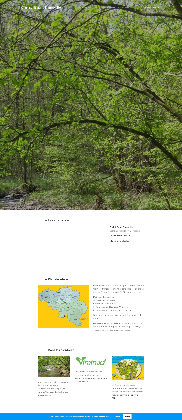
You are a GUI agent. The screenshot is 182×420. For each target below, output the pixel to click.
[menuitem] (94, 7)
